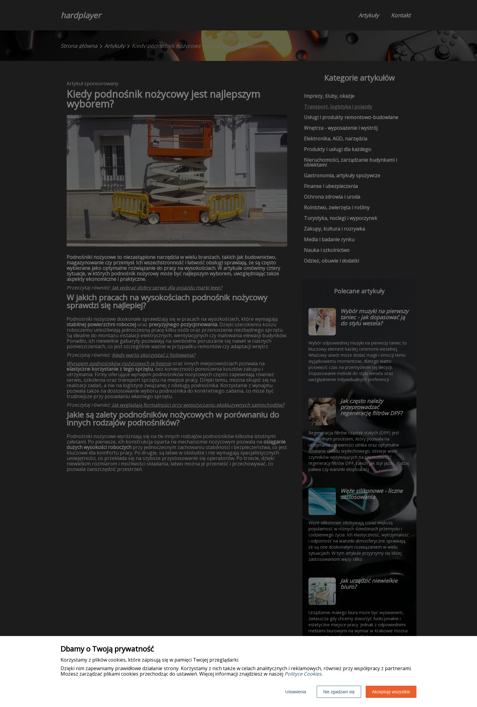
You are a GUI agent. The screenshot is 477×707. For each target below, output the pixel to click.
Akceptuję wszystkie (391, 691)
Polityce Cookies (303, 673)
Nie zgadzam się (339, 691)
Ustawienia (295, 691)
